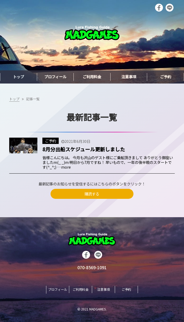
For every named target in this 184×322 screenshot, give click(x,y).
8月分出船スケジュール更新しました (83, 149)
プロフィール (57, 289)
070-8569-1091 (92, 267)
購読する (91, 193)
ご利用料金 (80, 289)
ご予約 (50, 140)
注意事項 (103, 289)
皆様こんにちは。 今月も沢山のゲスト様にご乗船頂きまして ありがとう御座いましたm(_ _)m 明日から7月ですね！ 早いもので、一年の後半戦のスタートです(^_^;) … (107, 162)
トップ (14, 98)
